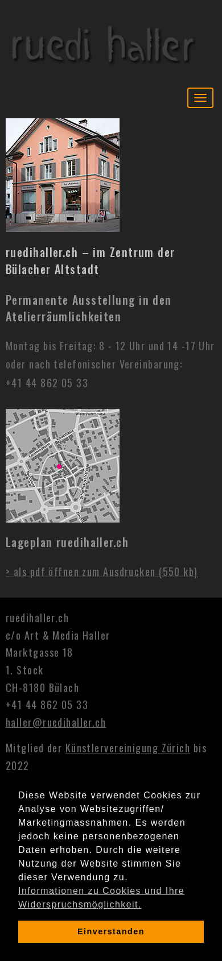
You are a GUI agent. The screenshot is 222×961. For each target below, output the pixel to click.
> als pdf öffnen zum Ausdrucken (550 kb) (102, 571)
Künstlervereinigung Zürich (127, 747)
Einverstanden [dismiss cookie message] (111, 931)
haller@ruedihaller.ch (56, 722)
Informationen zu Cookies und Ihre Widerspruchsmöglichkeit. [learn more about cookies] (101, 897)
